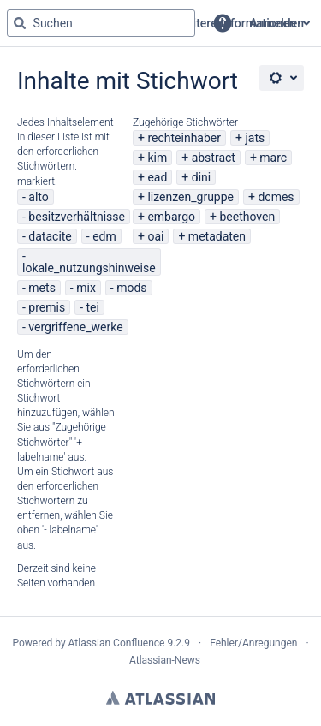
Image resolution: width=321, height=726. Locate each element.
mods (131, 288)
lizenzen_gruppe (190, 197)
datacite (49, 236)
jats (255, 138)
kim (157, 157)
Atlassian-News (164, 660)
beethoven (247, 216)
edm (104, 236)
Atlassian (160, 698)
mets (42, 288)
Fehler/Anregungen (253, 643)
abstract (213, 157)
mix (86, 288)
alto (38, 197)
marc (273, 157)
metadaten (217, 236)
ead (157, 177)
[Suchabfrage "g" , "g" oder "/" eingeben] (101, 23)
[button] (222, 23)
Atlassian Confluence (116, 643)
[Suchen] (20, 23)
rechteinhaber (184, 138)
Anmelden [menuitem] (277, 23)
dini (201, 177)
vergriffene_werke (75, 327)
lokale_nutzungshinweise (89, 268)
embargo (171, 216)
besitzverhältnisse (76, 216)
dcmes (276, 197)
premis (46, 307)
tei (92, 307)
